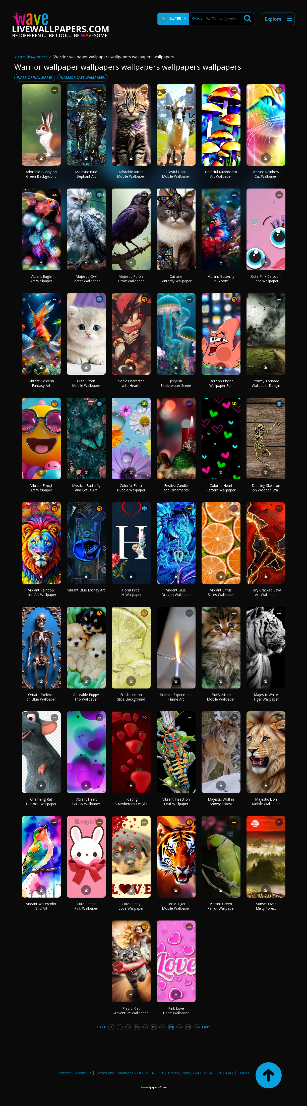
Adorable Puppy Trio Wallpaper (86, 697)
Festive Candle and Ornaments (176, 487)
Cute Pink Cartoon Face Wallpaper (266, 278)
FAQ (229, 1072)
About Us (83, 1072)
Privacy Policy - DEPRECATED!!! (195, 1072)
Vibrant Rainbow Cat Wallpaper (266, 174)
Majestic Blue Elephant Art (86, 174)
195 (162, 1027)
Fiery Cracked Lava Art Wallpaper (266, 592)
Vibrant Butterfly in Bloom (221, 278)
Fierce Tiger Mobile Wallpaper (176, 906)
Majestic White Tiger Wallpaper (266, 697)
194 (154, 1027)
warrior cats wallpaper (82, 77)
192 (137, 1027)
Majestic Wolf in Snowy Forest (221, 801)
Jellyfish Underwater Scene (176, 383)
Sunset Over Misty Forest (266, 906)
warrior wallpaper (34, 77)
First (101, 1027)
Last (206, 1027)
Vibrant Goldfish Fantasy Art (41, 383)
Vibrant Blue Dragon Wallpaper (176, 592)
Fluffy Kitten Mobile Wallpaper (221, 697)
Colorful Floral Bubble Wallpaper (131, 487)
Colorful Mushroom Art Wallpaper (221, 174)
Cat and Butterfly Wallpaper (176, 278)
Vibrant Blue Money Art (86, 590)
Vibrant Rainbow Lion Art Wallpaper (41, 592)
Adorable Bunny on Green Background (41, 174)
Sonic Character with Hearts (131, 383)
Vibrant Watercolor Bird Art (41, 906)
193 (145, 1027)
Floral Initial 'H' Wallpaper (131, 592)
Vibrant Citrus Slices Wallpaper (221, 592)
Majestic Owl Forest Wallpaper (86, 278)
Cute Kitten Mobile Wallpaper (86, 383)
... (120, 1027)
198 (188, 1027)
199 (196, 1027)
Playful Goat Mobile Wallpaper (176, 174)
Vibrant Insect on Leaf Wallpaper (176, 801)
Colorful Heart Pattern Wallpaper (220, 487)
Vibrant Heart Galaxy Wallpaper (86, 801)
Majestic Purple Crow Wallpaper (131, 278)
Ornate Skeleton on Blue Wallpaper (41, 697)
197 (179, 1027)
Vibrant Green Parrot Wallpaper (221, 906)
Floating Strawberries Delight (131, 801)
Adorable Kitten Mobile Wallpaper (131, 174)
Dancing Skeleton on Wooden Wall (266, 487)
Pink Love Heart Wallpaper (176, 1010)
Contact (64, 1072)
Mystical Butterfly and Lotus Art (86, 487)
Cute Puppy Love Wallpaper (131, 906)
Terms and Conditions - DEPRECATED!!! (130, 1072)
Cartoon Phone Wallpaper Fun (221, 383)
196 (171, 1027)
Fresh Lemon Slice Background (131, 697)
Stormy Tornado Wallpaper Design (266, 383)
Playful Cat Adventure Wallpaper (131, 1010)
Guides (243, 1072)
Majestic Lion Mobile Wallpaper (266, 801)
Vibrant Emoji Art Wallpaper (41, 487)
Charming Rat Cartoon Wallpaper (41, 801)
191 (128, 1027)
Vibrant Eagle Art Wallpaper (41, 278)
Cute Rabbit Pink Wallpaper (86, 906)
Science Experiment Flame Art (176, 697)
